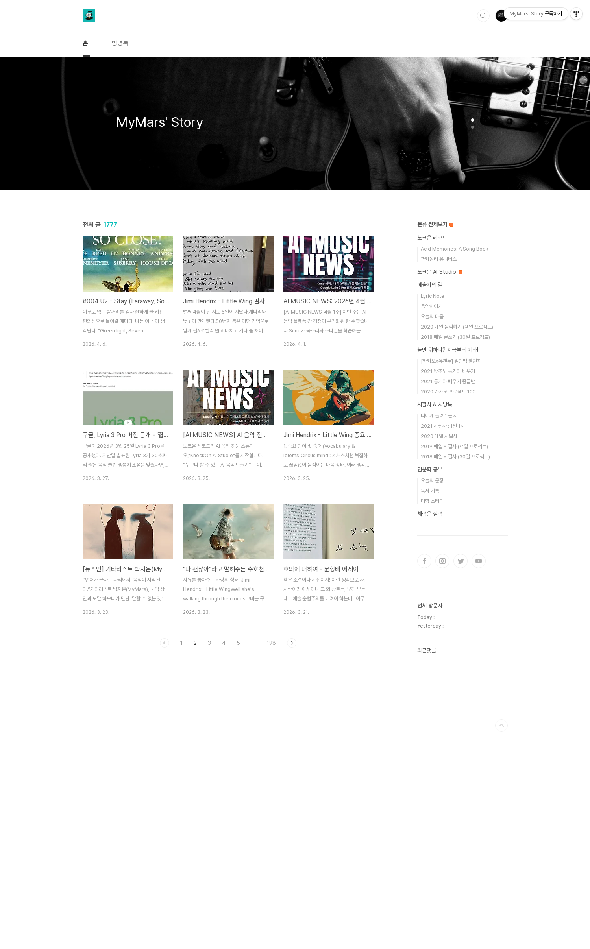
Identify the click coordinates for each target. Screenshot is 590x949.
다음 (291, 643)
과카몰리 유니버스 (439, 259)
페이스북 (424, 561)
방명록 (120, 43)
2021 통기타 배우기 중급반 (448, 381)
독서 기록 (430, 491)
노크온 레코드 (432, 237)
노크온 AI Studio (439, 272)
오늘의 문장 (432, 481)
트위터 (460, 561)
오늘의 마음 (432, 316)
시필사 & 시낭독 (434, 404)
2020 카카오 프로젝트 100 (448, 392)
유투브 (479, 561)
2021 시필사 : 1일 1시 (443, 426)
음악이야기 (431, 306)
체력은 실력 (429, 514)
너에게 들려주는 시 (439, 416)
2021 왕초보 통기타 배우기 (448, 371)
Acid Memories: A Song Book (454, 249)
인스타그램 (442, 561)
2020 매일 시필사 (439, 436)
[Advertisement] (228, 726)
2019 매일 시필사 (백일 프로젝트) (454, 446)
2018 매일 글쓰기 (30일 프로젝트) (455, 337)
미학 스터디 (432, 501)
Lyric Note (432, 296)
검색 (483, 16)
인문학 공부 (429, 469)
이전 (164, 643)
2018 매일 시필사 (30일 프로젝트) (455, 457)
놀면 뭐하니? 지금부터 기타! (447, 350)
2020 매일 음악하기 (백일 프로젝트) (457, 327)
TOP (501, 942)
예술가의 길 (429, 285)
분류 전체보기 (435, 224)
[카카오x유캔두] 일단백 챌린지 (451, 361)
